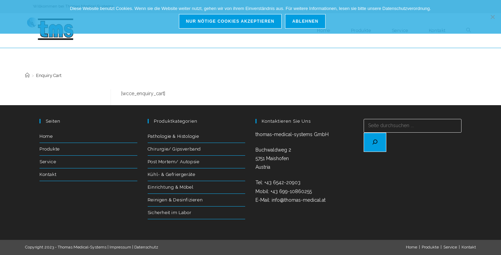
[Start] (27, 75)
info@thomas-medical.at (299, 200)
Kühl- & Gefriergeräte (171, 174)
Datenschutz (146, 247)
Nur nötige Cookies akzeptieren (230, 21)
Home (46, 136)
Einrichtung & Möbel (170, 187)
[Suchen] (375, 142)
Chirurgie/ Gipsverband (174, 149)
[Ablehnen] (492, 16)
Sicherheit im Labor (169, 212)
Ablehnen (305, 21)
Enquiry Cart (48, 75)
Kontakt (47, 174)
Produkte (49, 149)
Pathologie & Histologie (173, 136)
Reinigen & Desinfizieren (175, 199)
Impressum (120, 247)
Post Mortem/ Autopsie (174, 161)
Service (47, 161)
